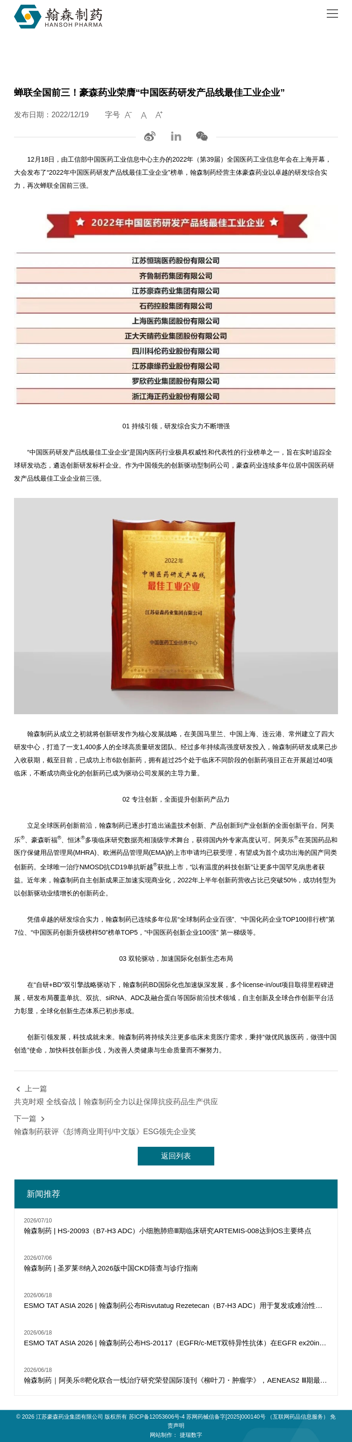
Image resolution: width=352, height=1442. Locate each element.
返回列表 (176, 1156)
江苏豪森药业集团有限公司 (69, 1417)
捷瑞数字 (191, 1435)
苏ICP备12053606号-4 (157, 1417)
